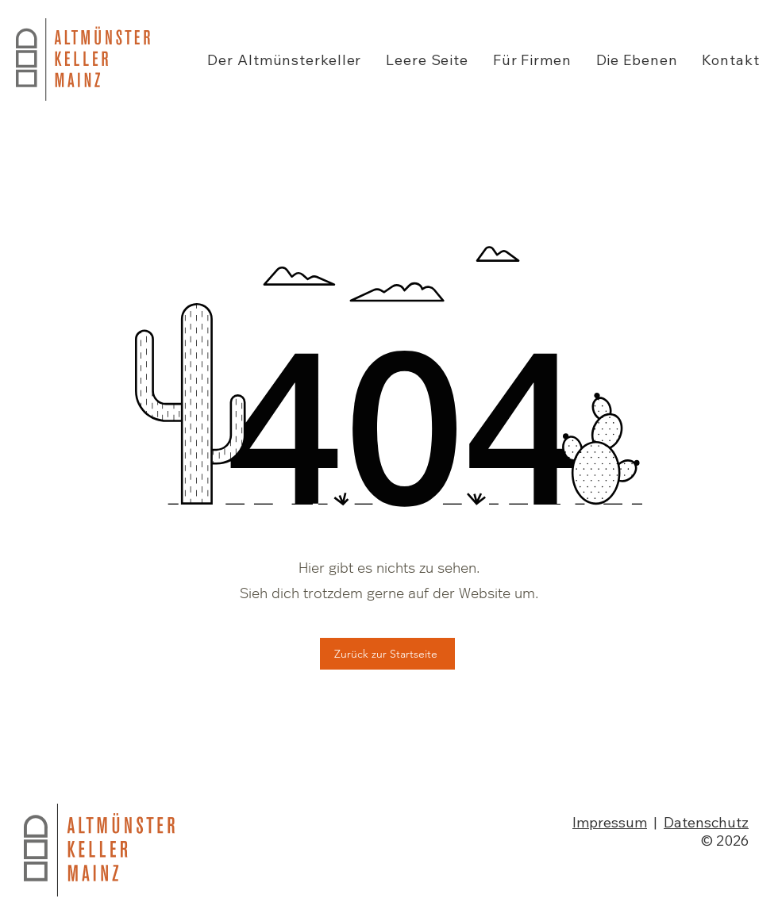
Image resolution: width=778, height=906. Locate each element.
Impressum (609, 822)
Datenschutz (706, 822)
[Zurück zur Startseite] (387, 654)
